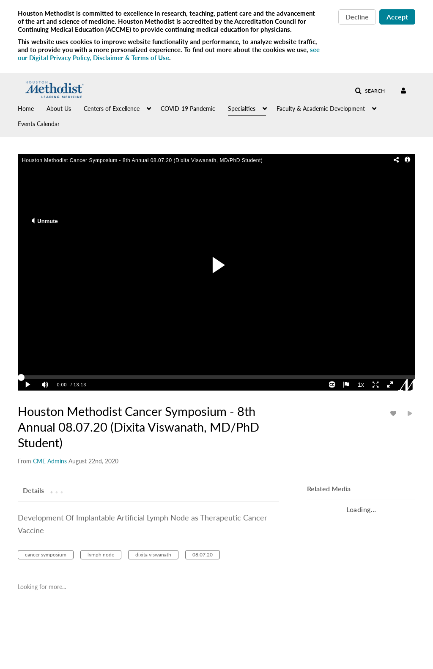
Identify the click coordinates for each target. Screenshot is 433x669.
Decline (357, 17)
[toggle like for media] (394, 413)
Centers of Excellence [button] (112, 108)
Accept (397, 17)
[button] (369, 91)
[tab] (33, 490)
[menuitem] (32, 108)
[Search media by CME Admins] (50, 461)
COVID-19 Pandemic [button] (188, 108)
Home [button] (26, 108)
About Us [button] (59, 108)
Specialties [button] (241, 108)
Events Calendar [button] (39, 123)
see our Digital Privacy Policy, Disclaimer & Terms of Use (169, 53)
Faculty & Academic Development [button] (321, 108)
